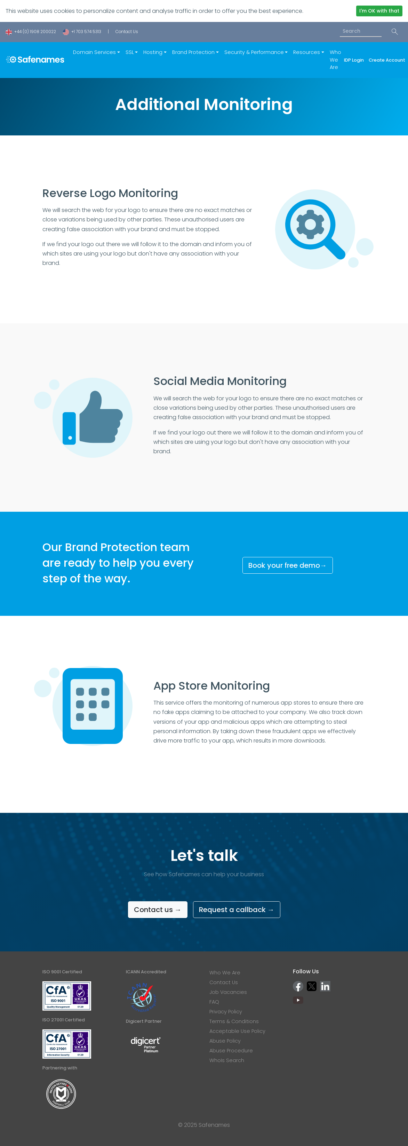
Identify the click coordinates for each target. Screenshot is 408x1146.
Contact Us (126, 31)
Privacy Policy (225, 1011)
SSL (130, 52)
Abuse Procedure (231, 1050)
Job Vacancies (228, 992)
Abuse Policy (225, 1040)
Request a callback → (236, 910)
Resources (306, 52)
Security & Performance (254, 52)
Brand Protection (193, 52)
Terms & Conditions (234, 1021)
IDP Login (355, 60)
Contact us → (158, 910)
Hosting (152, 52)
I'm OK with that (379, 10)
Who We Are (335, 60)
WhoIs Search (226, 1060)
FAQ (214, 1001)
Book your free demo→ (287, 565)
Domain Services (94, 52)
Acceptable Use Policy (237, 1031)
